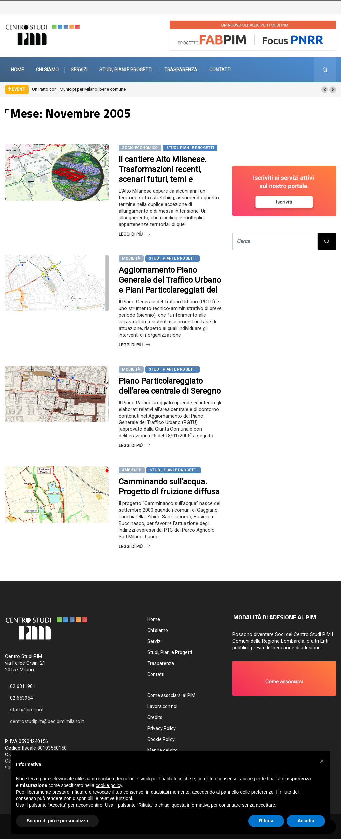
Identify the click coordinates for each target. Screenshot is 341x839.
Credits (154, 717)
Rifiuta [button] (266, 820)
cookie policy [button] (109, 785)
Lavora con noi (162, 706)
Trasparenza (180, 69)
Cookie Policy (161, 739)
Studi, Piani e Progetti (125, 69)
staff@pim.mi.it (27, 710)
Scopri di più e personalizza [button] (57, 820)
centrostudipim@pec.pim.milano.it (47, 721)
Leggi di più (134, 234)
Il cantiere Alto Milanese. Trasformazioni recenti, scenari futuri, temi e (163, 169)
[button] (324, 89)
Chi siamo (47, 69)
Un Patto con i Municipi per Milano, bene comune (79, 89)
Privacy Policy (161, 728)
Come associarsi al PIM (171, 695)
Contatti (220, 69)
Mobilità (131, 258)
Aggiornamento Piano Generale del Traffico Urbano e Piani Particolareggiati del (170, 280)
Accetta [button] (305, 820)
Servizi (79, 69)
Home (17, 69)
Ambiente (131, 470)
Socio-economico (140, 148)
